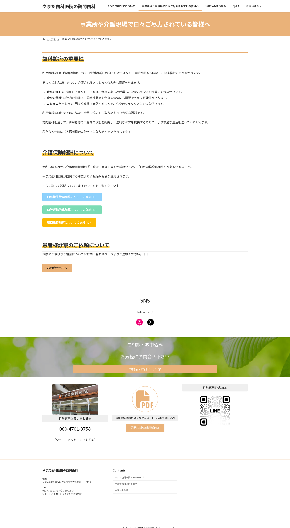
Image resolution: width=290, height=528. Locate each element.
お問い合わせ (121, 490)
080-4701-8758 (75, 428)
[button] (72, 197)
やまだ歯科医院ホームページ (129, 477)
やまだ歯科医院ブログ (126, 483)
